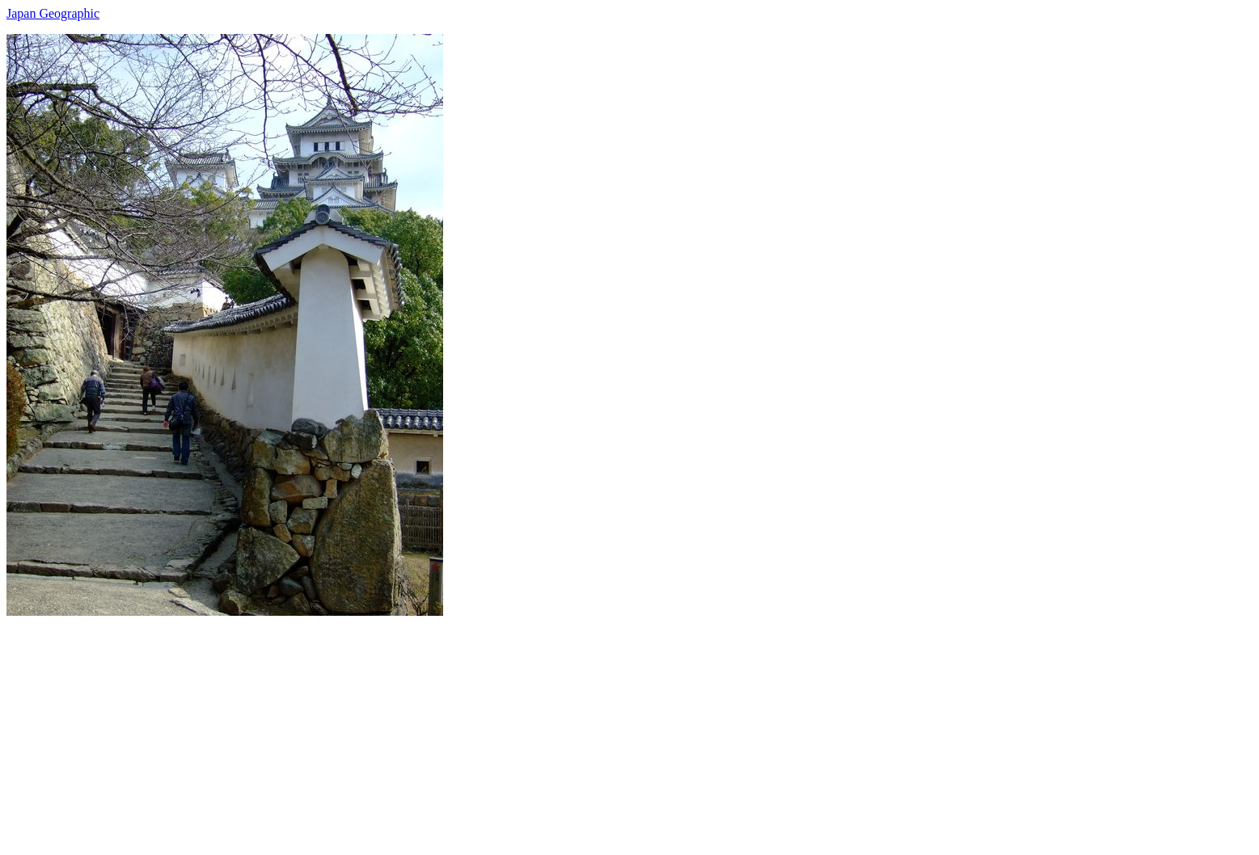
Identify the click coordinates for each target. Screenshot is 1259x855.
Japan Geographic (52, 13)
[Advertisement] (491, 729)
